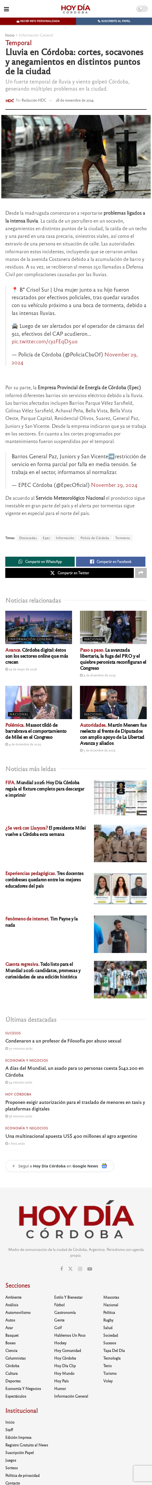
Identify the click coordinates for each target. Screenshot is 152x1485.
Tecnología (112, 1358)
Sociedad (110, 1335)
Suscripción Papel (19, 1452)
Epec (46, 538)
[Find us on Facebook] (61, 1269)
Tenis (107, 1365)
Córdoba (12, 1365)
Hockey (60, 1342)
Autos (10, 1320)
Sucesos (13, 1033)
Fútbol (59, 1304)
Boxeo (10, 1342)
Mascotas (111, 1297)
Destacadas (28, 538)
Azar (9, 1327)
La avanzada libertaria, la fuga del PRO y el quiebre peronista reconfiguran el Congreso (113, 658)
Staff (9, 1429)
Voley (108, 1380)
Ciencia (11, 1350)
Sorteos (11, 1467)
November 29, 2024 (114, 484)
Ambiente (13, 1297)
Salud (107, 1327)
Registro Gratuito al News (26, 1444)
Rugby (108, 1320)
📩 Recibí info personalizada (38, 21)
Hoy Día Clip (65, 1365)
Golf (58, 1327)
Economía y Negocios (26, 1060)
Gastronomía (65, 1312)
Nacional (93, 639)
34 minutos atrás (18, 1082)
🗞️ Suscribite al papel (114, 21)
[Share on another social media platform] (141, 573)
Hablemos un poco (70, 1335)
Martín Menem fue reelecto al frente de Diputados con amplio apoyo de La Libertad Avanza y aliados (113, 734)
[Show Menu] (6, 9)
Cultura (11, 1373)
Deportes (13, 1380)
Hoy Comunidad (67, 1350)
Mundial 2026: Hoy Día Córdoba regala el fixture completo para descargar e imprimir (44, 788)
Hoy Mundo (64, 1373)
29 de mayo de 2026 (21, 669)
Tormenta (122, 538)
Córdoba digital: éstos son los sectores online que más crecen (36, 655)
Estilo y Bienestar (68, 1297)
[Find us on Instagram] (80, 1269)
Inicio (10, 35)
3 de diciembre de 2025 (98, 750)
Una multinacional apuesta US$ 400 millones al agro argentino (71, 1136)
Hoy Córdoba (18, 1094)
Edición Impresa (18, 1437)
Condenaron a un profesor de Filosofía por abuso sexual (63, 1040)
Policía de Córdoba (94, 538)
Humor (60, 1388)
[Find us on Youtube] (89, 1269)
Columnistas (15, 1358)
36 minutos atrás (18, 1116)
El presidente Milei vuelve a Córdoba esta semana (45, 831)
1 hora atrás (15, 1143)
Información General (36, 35)
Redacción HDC (34, 100)
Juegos (10, 1460)
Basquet (11, 1335)
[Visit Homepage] (76, 9)
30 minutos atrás (18, 1048)
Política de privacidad (22, 1475)
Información (65, 538)
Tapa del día (114, 1350)
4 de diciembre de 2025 (98, 675)
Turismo (110, 1373)
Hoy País (61, 1380)
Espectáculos (15, 1396)
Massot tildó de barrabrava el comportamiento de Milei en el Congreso (35, 731)
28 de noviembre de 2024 (75, 100)
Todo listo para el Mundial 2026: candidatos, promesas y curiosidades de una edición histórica (42, 970)
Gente (59, 1320)
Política (109, 1312)
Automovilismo (18, 1312)
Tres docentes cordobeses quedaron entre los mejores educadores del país (44, 879)
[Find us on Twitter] (70, 1269)
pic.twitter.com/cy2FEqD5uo (45, 341)
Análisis (11, 1304)
